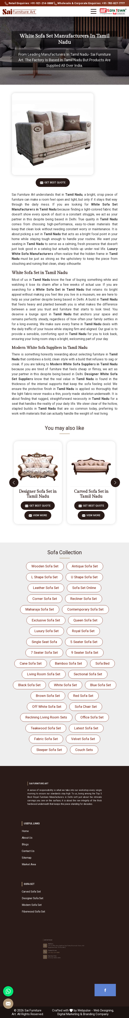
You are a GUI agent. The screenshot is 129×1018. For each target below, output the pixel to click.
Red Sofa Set (83, 696)
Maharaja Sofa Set (39, 609)
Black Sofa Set (29, 685)
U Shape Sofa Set (84, 577)
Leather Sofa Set (46, 588)
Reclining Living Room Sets (46, 717)
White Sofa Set (65, 685)
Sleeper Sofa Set (49, 750)
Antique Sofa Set (85, 566)
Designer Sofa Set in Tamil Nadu (38, 494)
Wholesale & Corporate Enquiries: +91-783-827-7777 (89, 3)
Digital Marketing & (69, 1014)
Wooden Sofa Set (44, 566)
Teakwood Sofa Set (46, 728)
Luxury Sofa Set (46, 631)
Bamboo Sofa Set (68, 663)
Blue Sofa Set (100, 685)
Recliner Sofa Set (83, 599)
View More (40, 517)
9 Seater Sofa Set (84, 652)
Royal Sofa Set (83, 631)
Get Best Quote (55, 184)
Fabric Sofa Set (46, 739)
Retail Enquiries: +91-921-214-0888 (29, 3)
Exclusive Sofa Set (46, 620)
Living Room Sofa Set (43, 674)
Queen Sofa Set (85, 620)
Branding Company (95, 1014)
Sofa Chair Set (86, 707)
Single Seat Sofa (44, 642)
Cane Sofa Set (31, 663)
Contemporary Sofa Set (85, 609)
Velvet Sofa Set (83, 739)
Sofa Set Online (84, 588)
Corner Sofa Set (44, 599)
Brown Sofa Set (48, 696)
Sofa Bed (102, 663)
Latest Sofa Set (86, 728)
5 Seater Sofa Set (83, 642)
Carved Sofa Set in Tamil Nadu (91, 494)
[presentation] (13, 482)
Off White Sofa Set (46, 707)
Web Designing (103, 1010)
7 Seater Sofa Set (44, 652)
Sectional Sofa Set (88, 674)
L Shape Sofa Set (44, 577)
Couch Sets (84, 750)
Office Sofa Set (92, 717)
